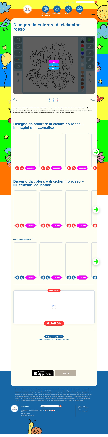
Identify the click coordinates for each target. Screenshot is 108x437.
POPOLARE (57, 14)
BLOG (73, 2)
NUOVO (68, 14)
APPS (79, 14)
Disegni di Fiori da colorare (36, 239)
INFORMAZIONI (66, 2)
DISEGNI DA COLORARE (45, 14)
